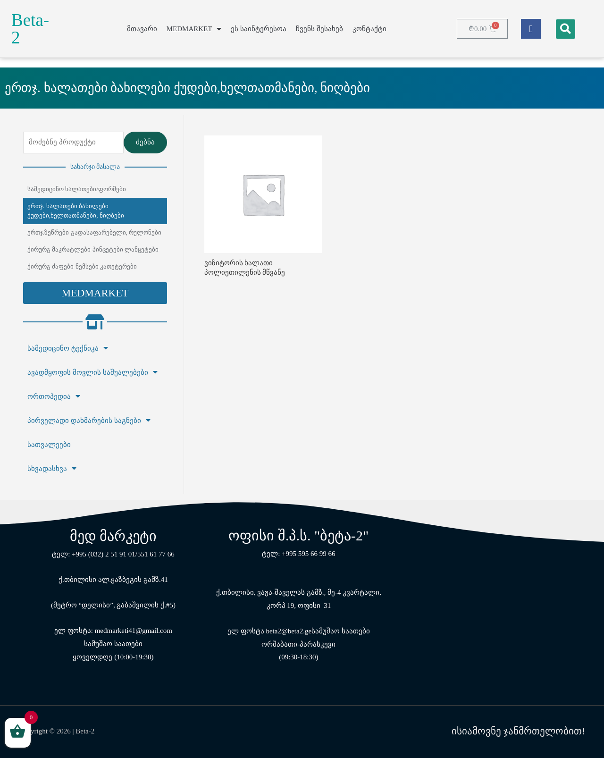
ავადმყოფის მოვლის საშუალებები (92, 372)
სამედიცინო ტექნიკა (67, 348)
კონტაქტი (369, 29)
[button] (95, 293)
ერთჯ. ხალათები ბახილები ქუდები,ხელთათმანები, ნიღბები (75, 210)
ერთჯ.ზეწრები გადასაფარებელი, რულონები (94, 232)
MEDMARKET (194, 29)
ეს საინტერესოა (258, 29)
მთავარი (142, 29)
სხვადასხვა (51, 468)
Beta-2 (30, 28)
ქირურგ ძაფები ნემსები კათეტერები (82, 266)
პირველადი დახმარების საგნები (89, 420)
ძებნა (145, 142)
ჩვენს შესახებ (319, 29)
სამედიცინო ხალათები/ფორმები (76, 189)
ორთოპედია (53, 396)
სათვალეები (49, 444)
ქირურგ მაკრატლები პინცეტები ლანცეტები (93, 249)
